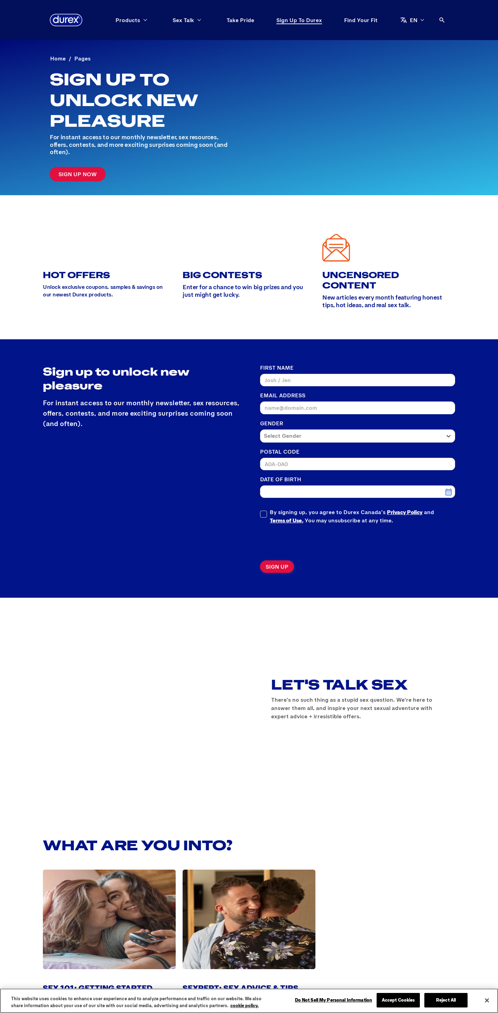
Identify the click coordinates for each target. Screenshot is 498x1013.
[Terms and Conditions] (311, 939)
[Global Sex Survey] (112, 939)
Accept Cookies (398, 1000)
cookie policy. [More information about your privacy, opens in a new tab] (244, 1005)
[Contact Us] (211, 939)
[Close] (487, 1000)
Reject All (446, 1000)
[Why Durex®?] (61, 939)
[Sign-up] (77, 174)
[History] (177, 939)
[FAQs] (152, 939)
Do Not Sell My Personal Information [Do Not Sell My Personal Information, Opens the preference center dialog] (333, 1000)
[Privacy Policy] (254, 939)
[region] (249, 1000)
